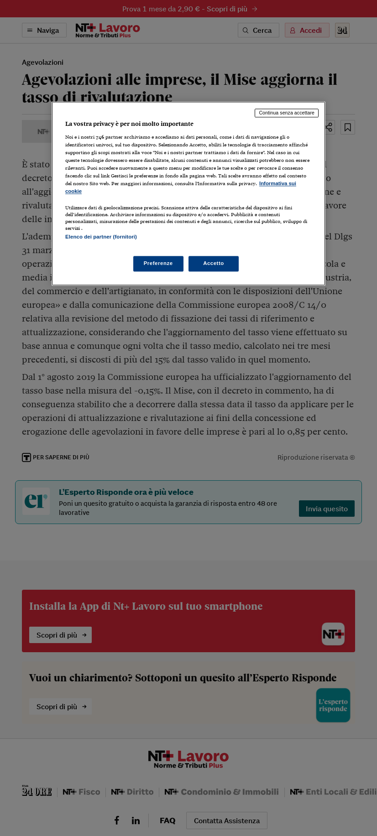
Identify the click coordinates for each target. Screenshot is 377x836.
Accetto (213, 263)
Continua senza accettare (286, 112)
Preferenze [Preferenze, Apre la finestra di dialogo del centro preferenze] (158, 263)
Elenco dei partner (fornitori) (101, 236)
